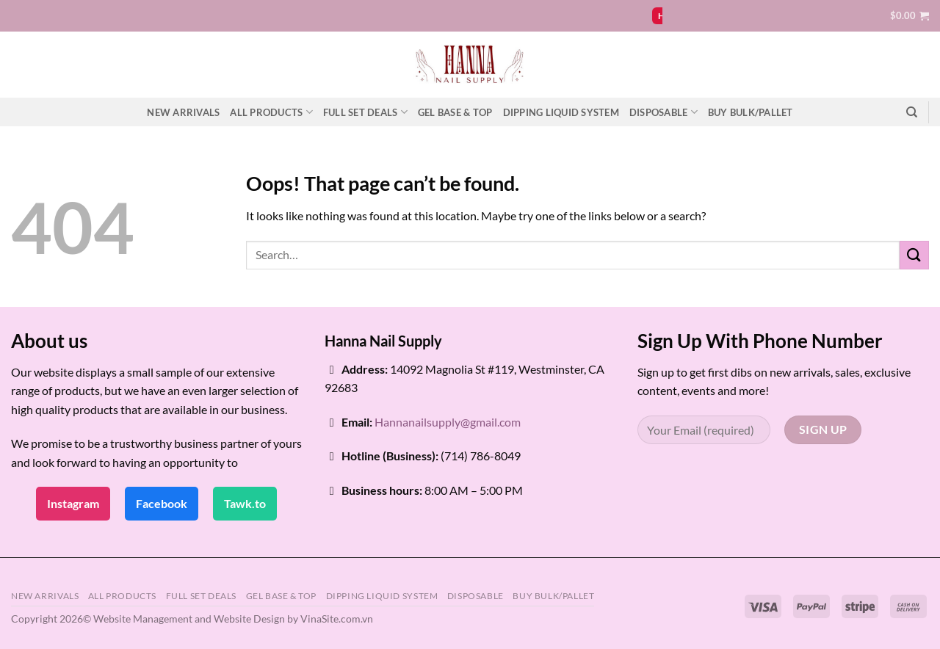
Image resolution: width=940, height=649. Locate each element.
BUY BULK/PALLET (750, 112)
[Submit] (914, 255)
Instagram (73, 503)
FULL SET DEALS (365, 112)
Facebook (161, 503)
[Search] (911, 112)
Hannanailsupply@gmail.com (448, 422)
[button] (909, 15)
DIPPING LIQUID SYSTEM (561, 112)
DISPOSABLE (663, 112)
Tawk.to (245, 503)
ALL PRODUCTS (271, 112)
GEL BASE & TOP (455, 112)
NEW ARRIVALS (183, 112)
